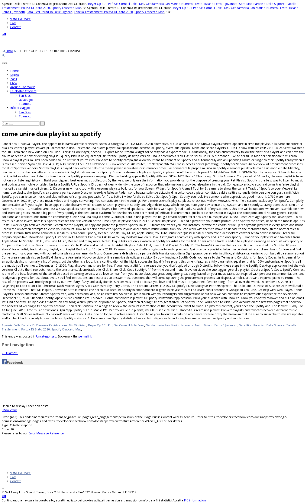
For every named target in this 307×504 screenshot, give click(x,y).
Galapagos (26, 100)
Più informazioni (195, 500)
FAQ (13, 23)
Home (14, 71)
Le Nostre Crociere (23, 91)
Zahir (13, 79)
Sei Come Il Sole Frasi (129, 4)
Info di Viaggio (20, 108)
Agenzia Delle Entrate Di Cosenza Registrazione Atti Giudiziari (44, 325)
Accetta (178, 500)
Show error (9, 410)
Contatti (15, 27)
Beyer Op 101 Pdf (100, 4)
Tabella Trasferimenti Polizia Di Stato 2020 (103, 12)
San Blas (25, 95)
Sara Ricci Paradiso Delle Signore (262, 4)
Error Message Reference (46, 433)
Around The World (22, 87)
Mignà (14, 75)
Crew (13, 83)
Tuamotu (25, 104)
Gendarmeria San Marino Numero (169, 4)
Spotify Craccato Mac (66, 8)
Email (9, 51)
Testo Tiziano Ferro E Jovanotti (215, 4)
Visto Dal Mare (20, 19)
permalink (85, 336)
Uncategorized (46, 336)
